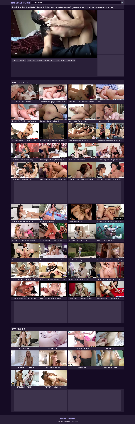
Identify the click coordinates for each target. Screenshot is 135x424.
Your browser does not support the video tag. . (54, 34)
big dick (39, 61)
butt (52, 61)
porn (57, 61)
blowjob (15, 61)
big (34, 61)
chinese (46, 61)
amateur (23, 61)
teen (29, 61)
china (63, 61)
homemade (71, 61)
